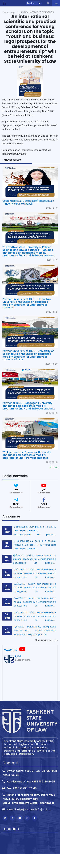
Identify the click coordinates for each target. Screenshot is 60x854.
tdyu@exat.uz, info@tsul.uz (34, 809)
